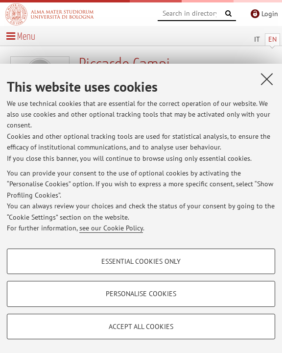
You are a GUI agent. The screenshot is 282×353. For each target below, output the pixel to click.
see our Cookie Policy (111, 228)
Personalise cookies (141, 293)
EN (272, 39)
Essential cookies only (141, 261)
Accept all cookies (141, 326)
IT (257, 39)
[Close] (267, 79)
